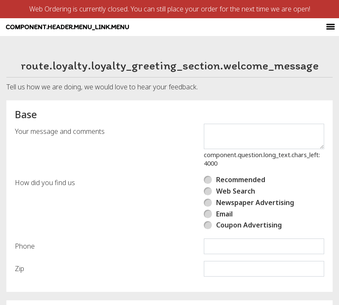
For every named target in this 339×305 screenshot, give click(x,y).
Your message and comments (60, 147)
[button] (56, 35)
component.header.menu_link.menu (153, 35)
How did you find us (45, 198)
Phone (25, 262)
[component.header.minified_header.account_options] (309, 35)
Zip (19, 284)
